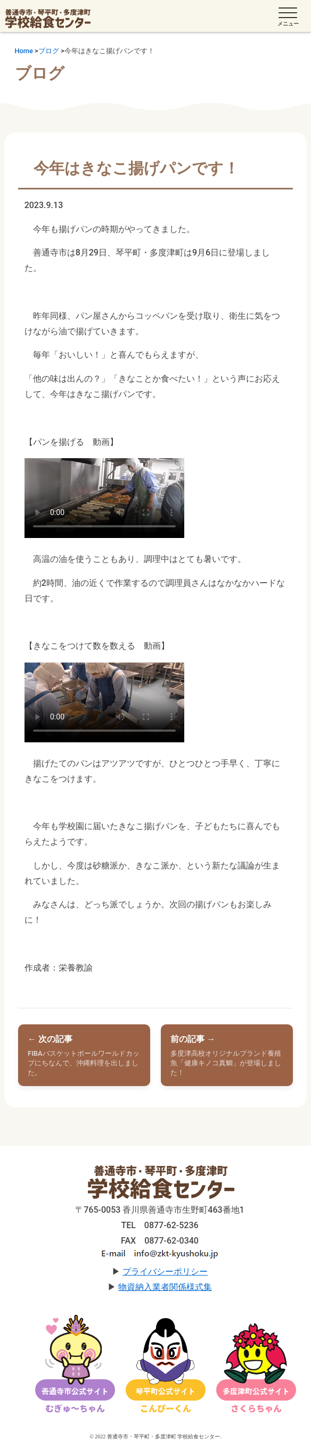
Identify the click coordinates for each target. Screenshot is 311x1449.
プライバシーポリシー (165, 1271)
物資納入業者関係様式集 (165, 1287)
